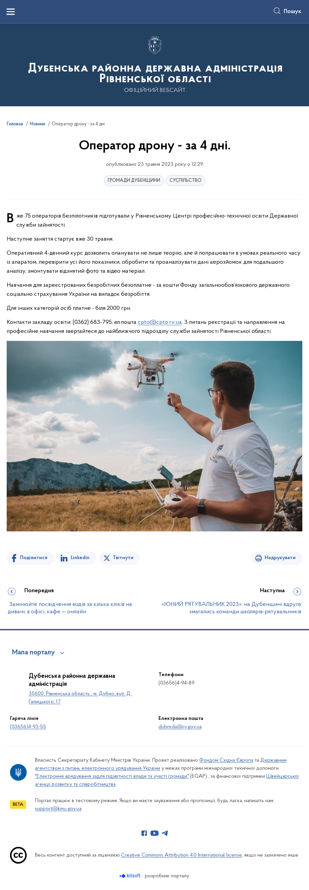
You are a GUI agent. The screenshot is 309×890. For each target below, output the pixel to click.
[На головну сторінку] (154, 64)
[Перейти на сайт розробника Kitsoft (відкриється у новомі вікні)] (130, 875)
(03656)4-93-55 (28, 727)
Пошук (292, 12)
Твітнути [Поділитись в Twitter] (123, 557)
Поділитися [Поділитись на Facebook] (33, 557)
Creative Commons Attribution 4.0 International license (181, 855)
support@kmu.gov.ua (58, 808)
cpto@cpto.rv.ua (160, 322)
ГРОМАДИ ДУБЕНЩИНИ (134, 180)
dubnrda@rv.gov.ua (180, 727)
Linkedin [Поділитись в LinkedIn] (80, 557)
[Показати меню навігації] (11, 12)
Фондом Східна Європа (226, 760)
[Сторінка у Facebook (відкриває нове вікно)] (144, 833)
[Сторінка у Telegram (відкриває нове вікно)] (165, 833)
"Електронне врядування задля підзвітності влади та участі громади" (112, 776)
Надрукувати (280, 557)
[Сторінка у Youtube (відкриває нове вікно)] (154, 833)
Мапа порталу (33, 652)
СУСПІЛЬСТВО (186, 180)
